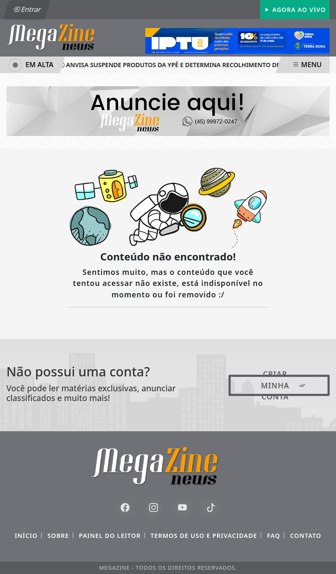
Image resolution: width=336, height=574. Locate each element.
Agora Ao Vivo (295, 10)
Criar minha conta (283, 385)
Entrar (26, 9)
